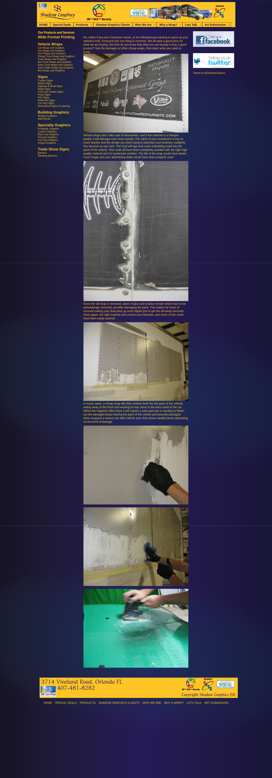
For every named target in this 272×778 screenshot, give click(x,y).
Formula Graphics (47, 137)
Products (82, 24)
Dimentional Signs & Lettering (54, 106)
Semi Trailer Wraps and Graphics (56, 67)
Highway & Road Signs (50, 86)
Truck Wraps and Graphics (52, 59)
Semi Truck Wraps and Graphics (55, 64)
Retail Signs (44, 89)
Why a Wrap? (168, 24)
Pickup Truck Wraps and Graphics (56, 56)
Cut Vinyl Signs (46, 103)
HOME (43, 24)
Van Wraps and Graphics (51, 50)
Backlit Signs (45, 83)
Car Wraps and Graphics (51, 47)
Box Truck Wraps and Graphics (54, 62)
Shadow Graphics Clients (113, 24)
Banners (42, 152)
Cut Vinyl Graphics (48, 140)
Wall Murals (44, 118)
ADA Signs (43, 97)
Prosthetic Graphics (48, 128)
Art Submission (215, 24)
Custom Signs (45, 80)
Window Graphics (47, 116)
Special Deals (62, 24)
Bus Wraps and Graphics (51, 70)
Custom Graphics (47, 131)
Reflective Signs (46, 100)
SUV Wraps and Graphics (52, 53)
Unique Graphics (47, 143)
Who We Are (143, 24)
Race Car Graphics (48, 134)
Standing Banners (47, 155)
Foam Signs (44, 94)
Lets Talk (191, 24)
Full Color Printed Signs (50, 91)
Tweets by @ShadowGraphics (209, 73)
